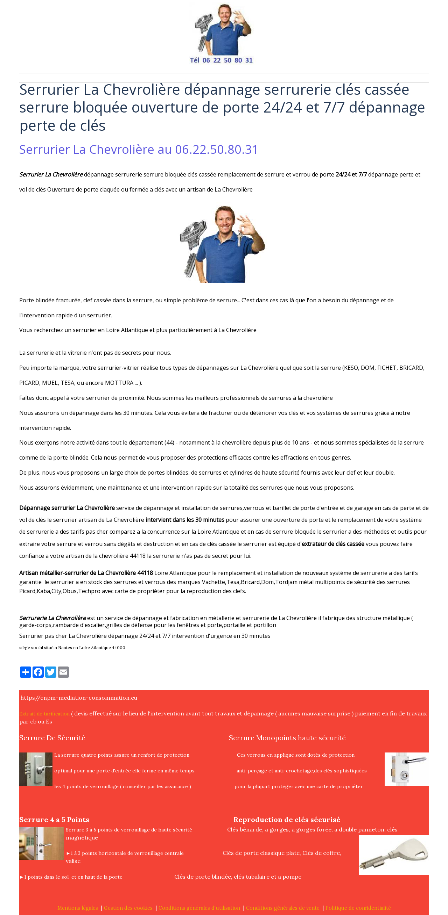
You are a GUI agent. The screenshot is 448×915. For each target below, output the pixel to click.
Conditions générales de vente (283, 908)
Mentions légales (77, 908)
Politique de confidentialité (358, 908)
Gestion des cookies (128, 908)
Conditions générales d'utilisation (199, 908)
